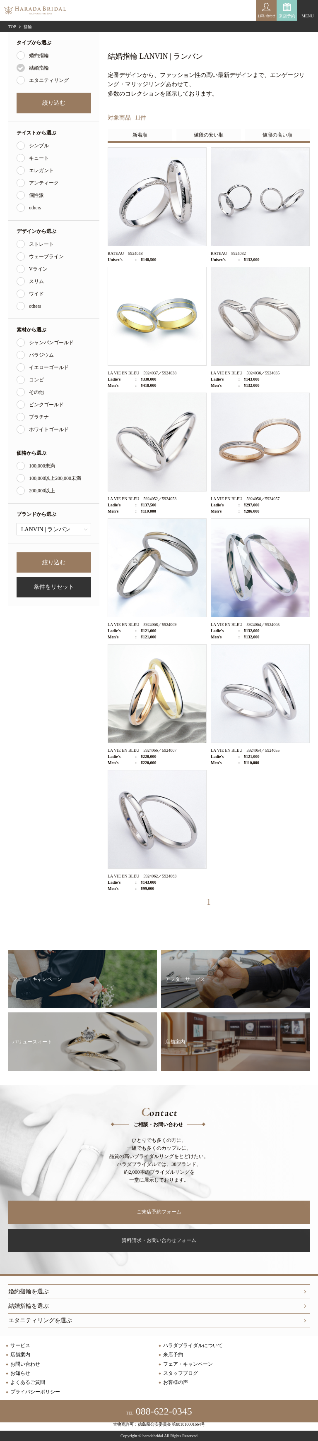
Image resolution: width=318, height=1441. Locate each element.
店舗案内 (20, 1354)
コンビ (36, 380)
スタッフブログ (180, 1373)
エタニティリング (49, 80)
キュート (39, 158)
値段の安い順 (209, 135)
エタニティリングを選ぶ (40, 1320)
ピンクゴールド (46, 405)
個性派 (36, 195)
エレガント (41, 170)
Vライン (38, 269)
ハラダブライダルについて (193, 1345)
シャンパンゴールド (51, 342)
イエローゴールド (49, 367)
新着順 (139, 135)
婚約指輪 (39, 55)
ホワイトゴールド (49, 429)
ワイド (36, 294)
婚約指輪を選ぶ (28, 1291)
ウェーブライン (46, 256)
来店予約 (287, 16)
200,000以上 (42, 491)
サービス (20, 1345)
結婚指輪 (39, 68)
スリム (36, 281)
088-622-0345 (159, 1411)
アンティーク (44, 183)
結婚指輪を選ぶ (28, 1306)
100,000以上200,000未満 (55, 478)
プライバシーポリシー (35, 1392)
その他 (36, 392)
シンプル (39, 146)
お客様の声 (175, 1382)
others (35, 208)
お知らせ (20, 1373)
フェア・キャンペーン (188, 1364)
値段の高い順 (277, 135)
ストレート (41, 244)
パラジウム (41, 355)
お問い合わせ (25, 1364)
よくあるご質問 (27, 1382)
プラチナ (39, 417)
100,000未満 (42, 466)
